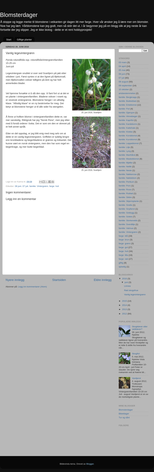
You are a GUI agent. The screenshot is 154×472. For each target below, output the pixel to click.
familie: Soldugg (126, 213)
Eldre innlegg (102, 280)
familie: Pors (125, 185)
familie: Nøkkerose (128, 174)
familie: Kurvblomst (128, 139)
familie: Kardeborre (128, 124)
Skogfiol (136, 353)
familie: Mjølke (126, 162)
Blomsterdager (19, 15)
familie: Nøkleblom (128, 178)
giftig (121, 263)
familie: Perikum (126, 182)
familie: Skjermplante (129, 201)
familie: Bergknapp (128, 97)
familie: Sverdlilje (127, 224)
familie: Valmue (126, 228)
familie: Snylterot (127, 209)
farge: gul (123, 247)
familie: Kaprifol (126, 120)
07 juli (25, 186)
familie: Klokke (126, 132)
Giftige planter (24, 39)
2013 (125, 309)
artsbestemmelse (127, 93)
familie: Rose (125, 189)
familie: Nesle (125, 170)
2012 (125, 313)
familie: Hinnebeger (128, 116)
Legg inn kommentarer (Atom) (32, 286)
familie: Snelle (125, 205)
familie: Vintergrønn (38, 186)
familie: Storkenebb (128, 220)
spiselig (122, 266)
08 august (123, 81)
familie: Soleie (125, 216)
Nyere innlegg (15, 280)
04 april (122, 66)
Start (8, 39)
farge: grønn (125, 243)
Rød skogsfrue (131, 290)
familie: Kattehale (127, 128)
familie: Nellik (125, 166)
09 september (125, 85)
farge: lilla (123, 255)
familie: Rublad (126, 193)
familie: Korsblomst (128, 135)
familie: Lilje (124, 147)
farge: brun (124, 239)
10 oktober (124, 89)
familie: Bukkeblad (127, 101)
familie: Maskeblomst (129, 159)
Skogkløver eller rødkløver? (139, 327)
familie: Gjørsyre (126, 112)
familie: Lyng (125, 151)
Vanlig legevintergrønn (135, 294)
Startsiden (59, 280)
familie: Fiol (124, 109)
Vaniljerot (136, 378)
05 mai (122, 70)
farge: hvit (54, 186)
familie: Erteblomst (128, 105)
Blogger (90, 464)
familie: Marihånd (127, 155)
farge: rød (123, 259)
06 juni (18, 186)
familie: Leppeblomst (129, 143)
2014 (125, 305)
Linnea (127, 286)
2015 (125, 301)
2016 (125, 278)
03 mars (123, 62)
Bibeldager (124, 413)
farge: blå (123, 236)
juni (127, 282)
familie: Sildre (125, 197)
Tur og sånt (124, 417)
